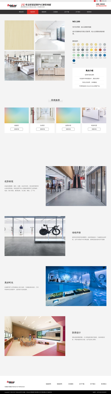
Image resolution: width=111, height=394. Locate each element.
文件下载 (66, 11)
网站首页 (21, 11)
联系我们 (89, 11)
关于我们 (78, 11)
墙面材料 (44, 11)
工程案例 (55, 11)
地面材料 (32, 11)
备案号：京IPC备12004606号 (99, 392)
